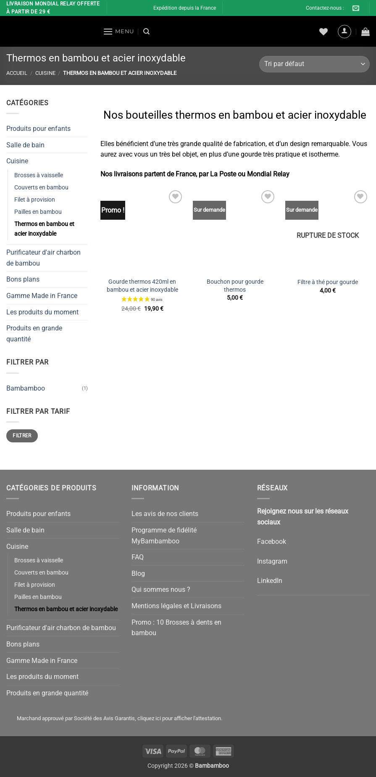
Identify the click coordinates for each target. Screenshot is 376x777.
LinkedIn (269, 581)
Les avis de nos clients (164, 514)
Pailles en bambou (38, 212)
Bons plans (22, 279)
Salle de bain (25, 145)
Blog (138, 573)
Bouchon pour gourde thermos (235, 285)
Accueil (16, 73)
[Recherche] (146, 32)
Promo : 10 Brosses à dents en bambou (176, 627)
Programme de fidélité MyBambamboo (164, 535)
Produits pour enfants (38, 129)
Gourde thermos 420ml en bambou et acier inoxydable (142, 285)
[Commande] (314, 64)
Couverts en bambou (41, 187)
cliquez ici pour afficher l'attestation (179, 718)
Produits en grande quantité (34, 333)
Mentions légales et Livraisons (176, 606)
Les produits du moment (42, 312)
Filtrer (22, 436)
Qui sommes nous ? (160, 589)
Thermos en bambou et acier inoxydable (44, 229)
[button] (118, 31)
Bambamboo (25, 388)
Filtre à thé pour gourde (327, 282)
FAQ (137, 557)
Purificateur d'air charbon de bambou (43, 257)
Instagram (272, 561)
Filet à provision (34, 199)
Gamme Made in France (41, 296)
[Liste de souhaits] (323, 31)
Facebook (271, 541)
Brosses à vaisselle (38, 174)
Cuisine (45, 73)
